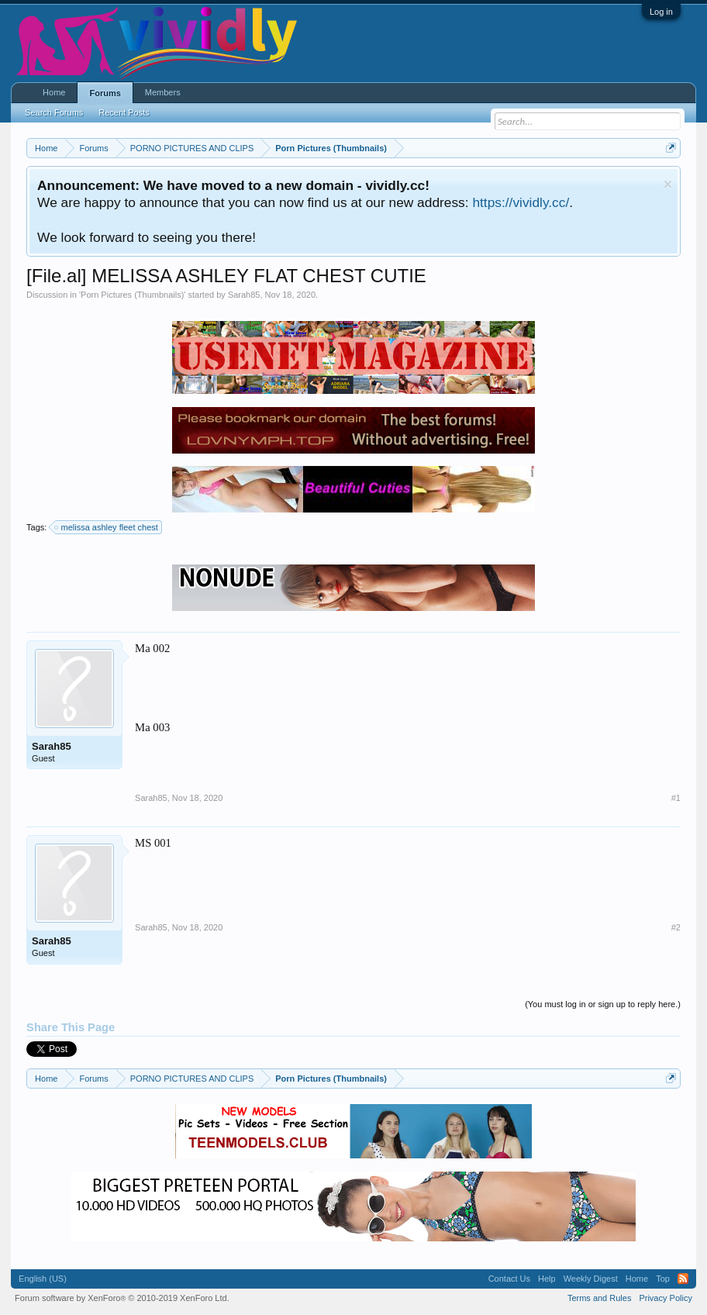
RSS (683, 1278)
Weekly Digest (591, 1278)
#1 (676, 797)
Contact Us (509, 1278)
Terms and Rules (599, 1298)
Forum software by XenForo (122, 1298)
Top (663, 1278)
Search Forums (54, 112)
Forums (104, 93)
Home (54, 92)
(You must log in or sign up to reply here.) (603, 1004)
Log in (661, 11)
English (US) (43, 1278)
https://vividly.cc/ (520, 202)
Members (163, 92)
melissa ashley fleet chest (106, 527)
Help (547, 1278)
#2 (676, 927)
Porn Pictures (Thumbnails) (132, 294)
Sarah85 (244, 294)
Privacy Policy (665, 1298)
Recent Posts (123, 112)
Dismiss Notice (668, 184)
